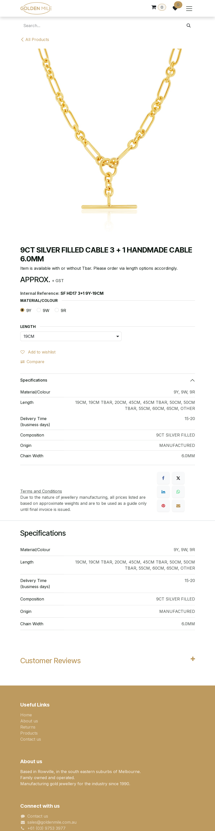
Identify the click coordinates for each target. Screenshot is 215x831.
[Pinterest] (163, 506)
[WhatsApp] (178, 492)
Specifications (33, 380)
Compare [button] (32, 361)
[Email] (178, 506)
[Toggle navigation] (189, 8)
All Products (34, 39)
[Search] (188, 25)
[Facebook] (163, 478)
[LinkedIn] (163, 492)
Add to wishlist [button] (38, 352)
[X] (178, 478)
